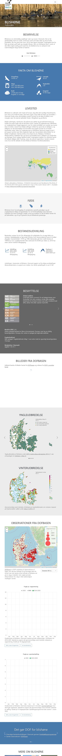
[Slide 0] (30, 722)
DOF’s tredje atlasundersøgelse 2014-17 (38, 474)
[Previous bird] (1, 15)
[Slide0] (29, 345)
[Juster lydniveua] (32, 56)
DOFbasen (31, 385)
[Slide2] (32, 345)
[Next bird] (60, 15)
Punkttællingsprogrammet (47, 715)
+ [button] (6, 549)
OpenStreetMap (49, 587)
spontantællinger (47, 686)
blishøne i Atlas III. (20, 476)
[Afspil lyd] (22, 56)
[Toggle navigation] (55, 2)
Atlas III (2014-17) (29, 529)
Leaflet (42, 587)
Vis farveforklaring (26, 645)
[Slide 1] (31, 722)
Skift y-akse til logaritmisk (12, 645)
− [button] (6, 551)
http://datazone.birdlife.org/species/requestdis (20, 186)
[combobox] (49, 590)
